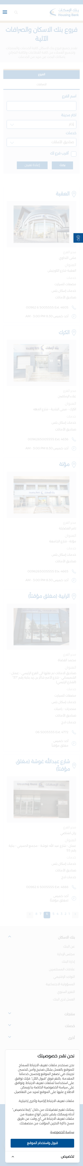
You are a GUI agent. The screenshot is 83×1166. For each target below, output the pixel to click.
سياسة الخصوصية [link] (62, 1132)
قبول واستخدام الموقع (42, 1143)
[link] (78, 238)
